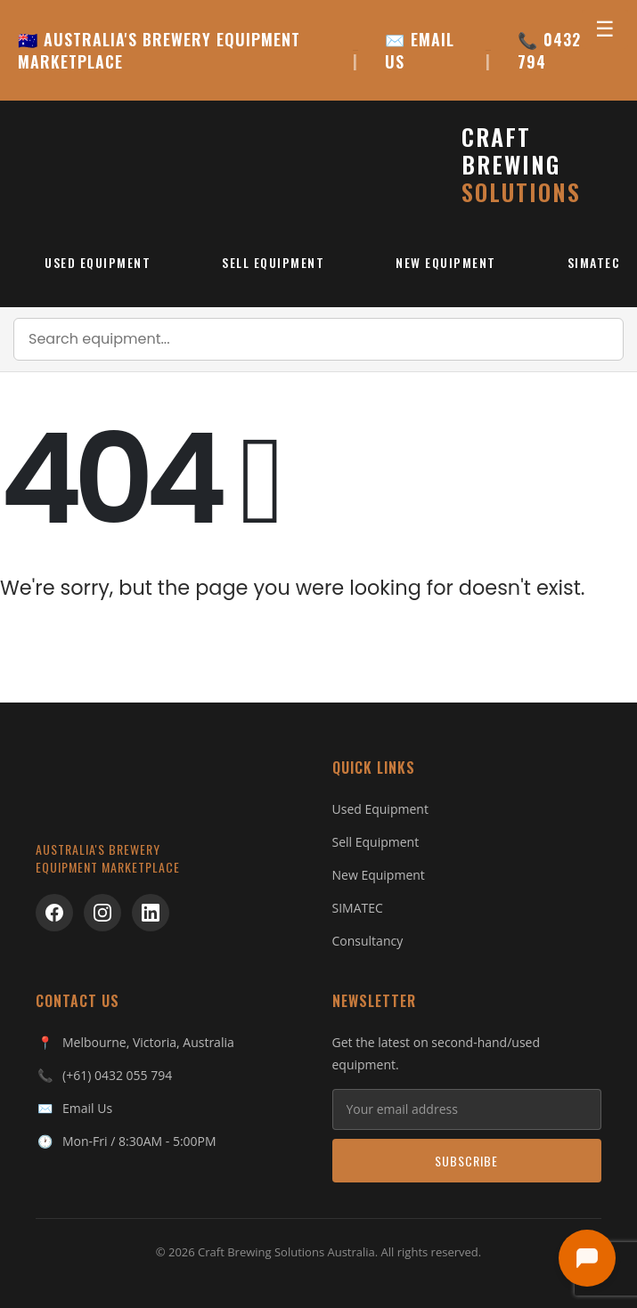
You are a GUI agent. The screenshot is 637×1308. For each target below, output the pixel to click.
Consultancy (368, 940)
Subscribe (466, 1160)
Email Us (87, 1108)
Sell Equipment (273, 262)
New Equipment (446, 262)
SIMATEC (357, 907)
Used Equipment (98, 262)
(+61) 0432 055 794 (117, 1075)
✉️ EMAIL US (419, 50)
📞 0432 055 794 (566, 50)
